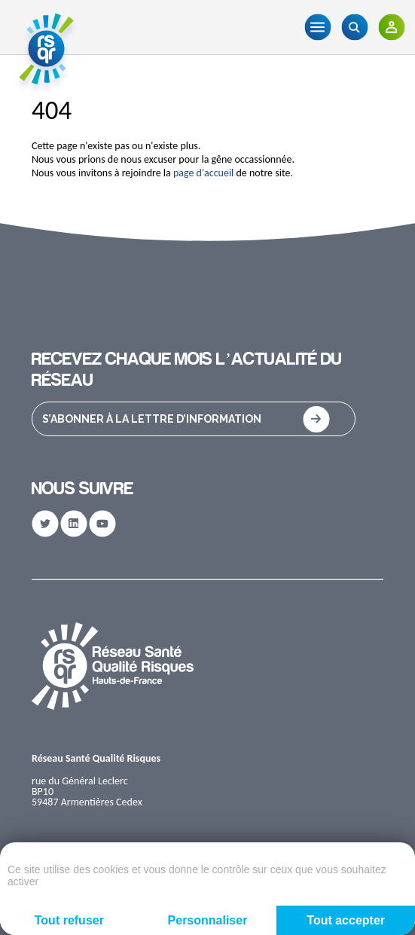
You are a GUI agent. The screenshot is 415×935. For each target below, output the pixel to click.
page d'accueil (203, 173)
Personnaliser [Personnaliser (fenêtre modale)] (208, 920)
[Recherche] (354, 27)
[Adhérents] (391, 27)
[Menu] (317, 27)
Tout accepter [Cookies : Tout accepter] (346, 920)
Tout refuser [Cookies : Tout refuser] (69, 920)
